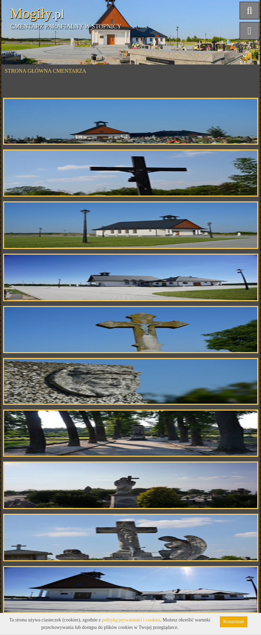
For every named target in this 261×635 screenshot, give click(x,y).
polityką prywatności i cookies (131, 619)
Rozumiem (233, 621)
